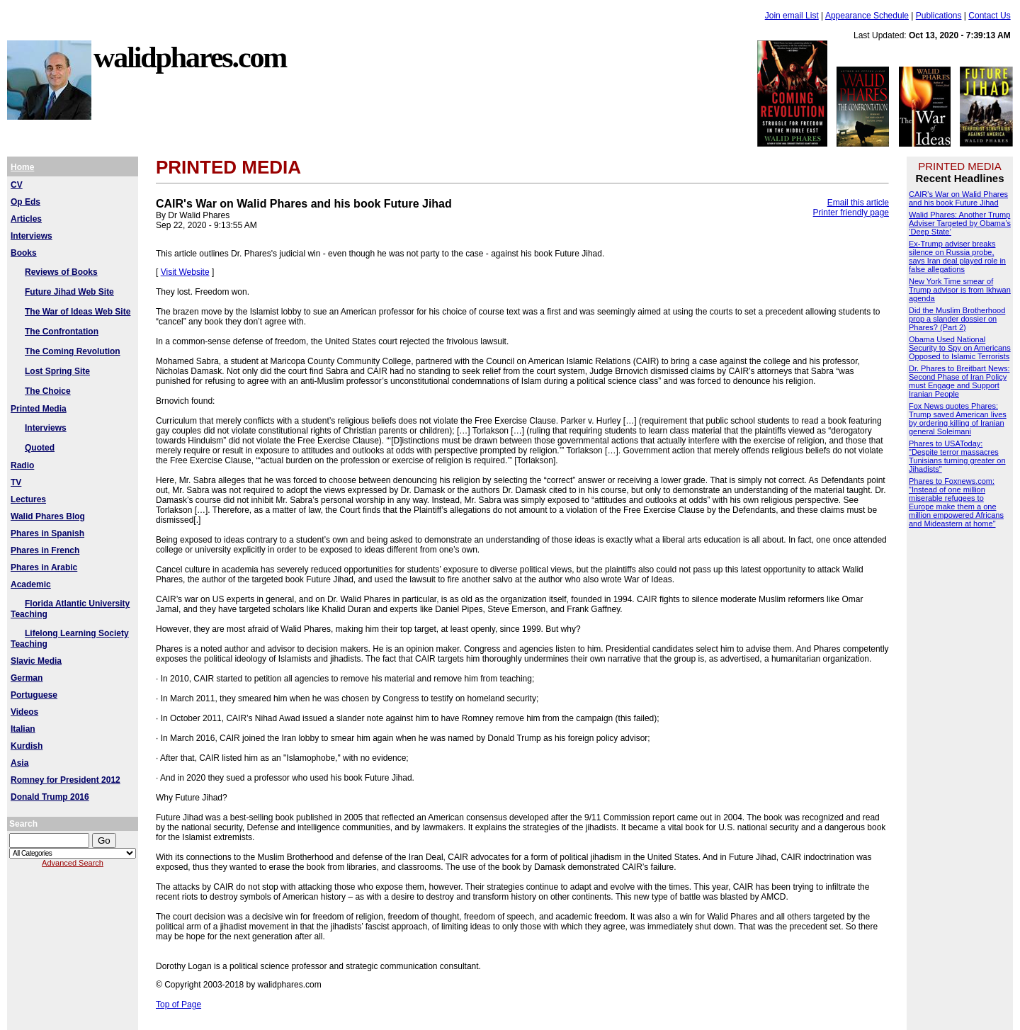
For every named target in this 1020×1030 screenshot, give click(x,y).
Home (22, 167)
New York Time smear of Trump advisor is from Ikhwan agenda (960, 289)
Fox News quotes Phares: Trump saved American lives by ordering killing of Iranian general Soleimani (958, 419)
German (26, 678)
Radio (22, 465)
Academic (31, 584)
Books (24, 253)
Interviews (31, 236)
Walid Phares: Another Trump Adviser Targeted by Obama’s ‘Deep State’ (960, 223)
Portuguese (34, 695)
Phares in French (45, 550)
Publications (939, 16)
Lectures (28, 499)
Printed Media (39, 409)
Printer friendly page (851, 212)
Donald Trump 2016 (50, 797)
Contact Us (989, 16)
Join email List (792, 16)
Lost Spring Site (57, 371)
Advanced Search (72, 863)
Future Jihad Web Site (69, 292)
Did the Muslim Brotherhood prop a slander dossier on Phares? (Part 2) (957, 319)
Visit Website (185, 272)
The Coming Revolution (72, 351)
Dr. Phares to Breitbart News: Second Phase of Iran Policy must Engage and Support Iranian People (959, 381)
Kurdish (26, 746)
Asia (19, 763)
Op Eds (25, 202)
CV (17, 185)
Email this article (858, 203)
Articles (26, 219)
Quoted (40, 448)
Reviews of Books (61, 272)
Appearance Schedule (867, 16)
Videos (24, 712)
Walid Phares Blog (48, 516)
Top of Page (178, 1004)
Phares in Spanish (47, 533)
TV (16, 482)
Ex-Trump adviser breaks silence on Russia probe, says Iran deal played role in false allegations (957, 256)
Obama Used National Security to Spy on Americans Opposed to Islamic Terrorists (960, 348)
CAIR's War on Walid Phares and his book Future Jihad (958, 198)
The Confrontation (61, 331)
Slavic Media (36, 661)
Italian (23, 729)
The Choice (48, 391)
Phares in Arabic (44, 567)
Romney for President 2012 (65, 780)
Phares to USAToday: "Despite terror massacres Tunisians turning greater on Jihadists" (957, 456)
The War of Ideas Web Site (77, 312)
